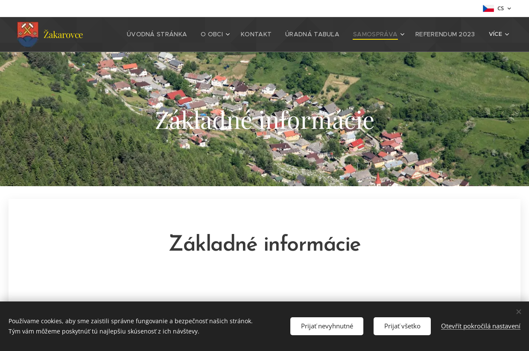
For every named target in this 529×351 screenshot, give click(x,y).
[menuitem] (176, 34)
